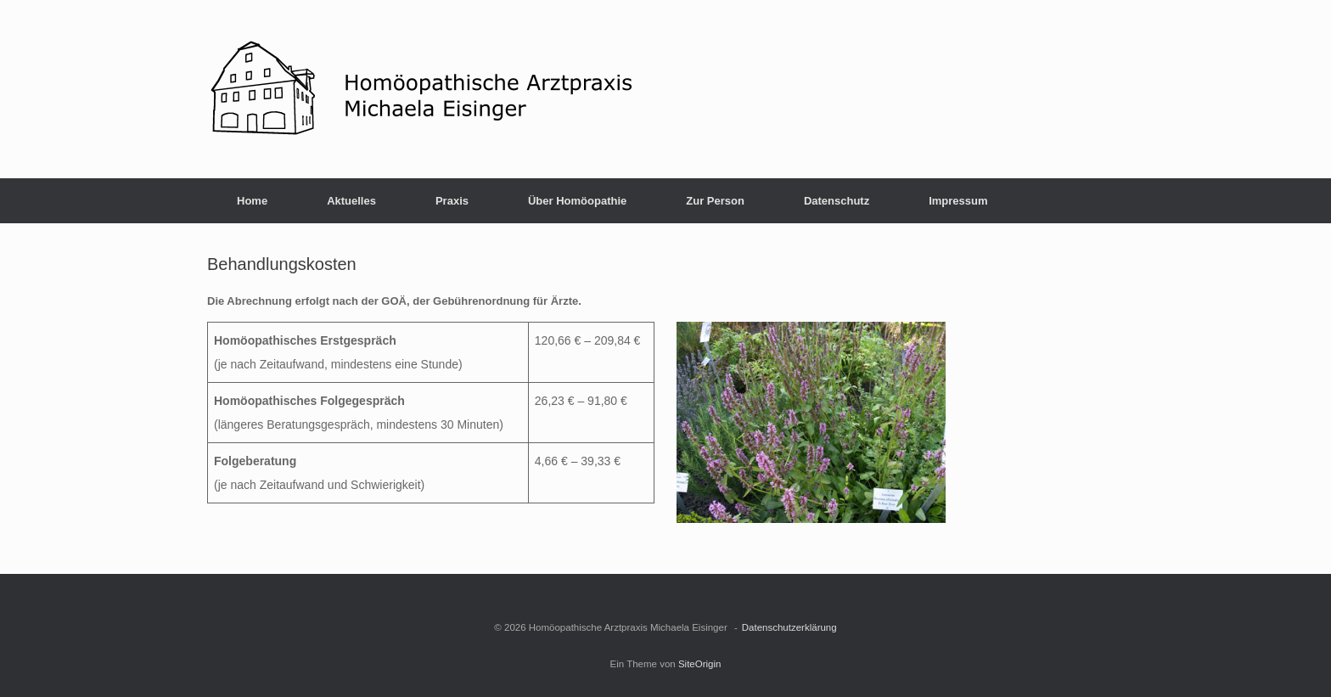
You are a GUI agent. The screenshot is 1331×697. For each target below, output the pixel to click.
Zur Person (715, 200)
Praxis (452, 200)
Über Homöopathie (577, 200)
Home (252, 200)
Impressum (958, 200)
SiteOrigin (700, 664)
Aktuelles (351, 200)
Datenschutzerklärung (789, 627)
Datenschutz (836, 200)
